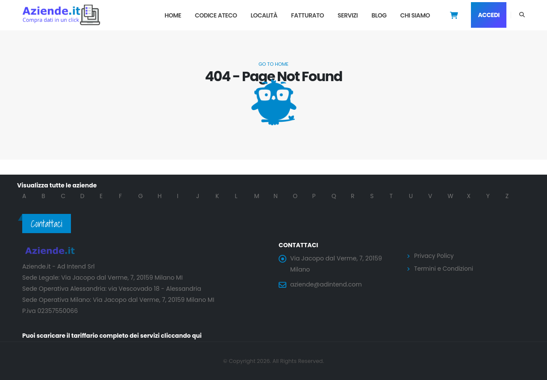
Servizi (348, 15)
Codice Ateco (216, 15)
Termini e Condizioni (444, 268)
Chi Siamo (415, 15)
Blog (378, 15)
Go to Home (273, 64)
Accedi (489, 15)
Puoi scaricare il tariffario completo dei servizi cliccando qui (113, 335)
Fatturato (307, 15)
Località (263, 15)
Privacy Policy (434, 255)
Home (173, 15)
